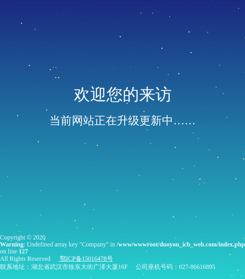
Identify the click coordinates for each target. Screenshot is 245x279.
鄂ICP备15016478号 (85, 258)
